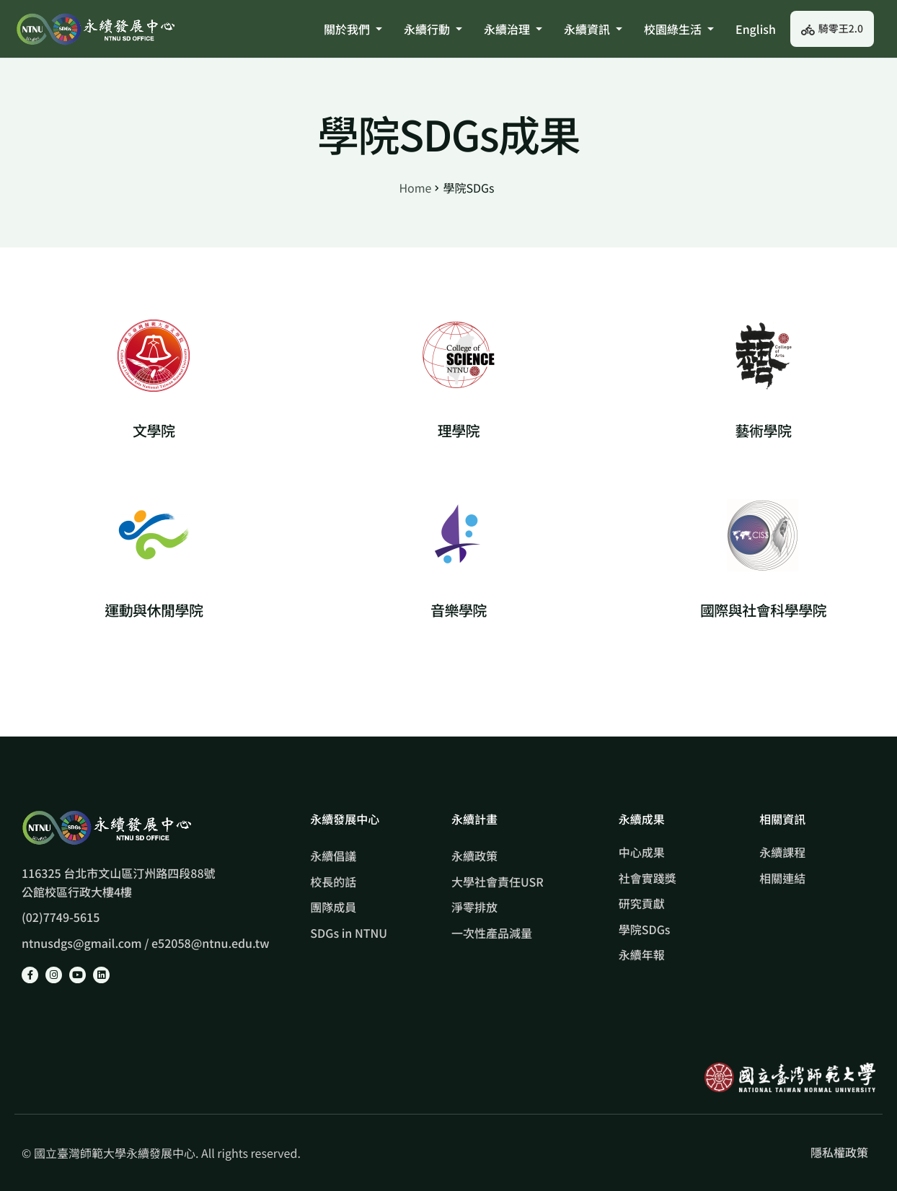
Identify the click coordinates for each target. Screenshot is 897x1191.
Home (415, 187)
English (755, 29)
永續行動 (433, 29)
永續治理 (513, 29)
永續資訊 (593, 29)
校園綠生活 (679, 29)
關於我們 (353, 29)
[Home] (95, 28)
